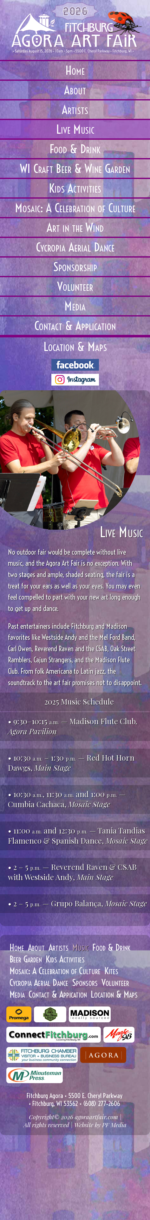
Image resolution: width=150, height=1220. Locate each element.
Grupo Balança (76, 903)
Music (80, 947)
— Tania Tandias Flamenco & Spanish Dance (76, 835)
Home (17, 947)
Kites (111, 970)
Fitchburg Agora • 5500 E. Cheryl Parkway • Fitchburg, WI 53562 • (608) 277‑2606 (74, 1100)
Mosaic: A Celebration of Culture (55, 970)
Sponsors (85, 982)
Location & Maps (114, 994)
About (36, 947)
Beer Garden (26, 959)
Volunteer (115, 982)
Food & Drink (111, 947)
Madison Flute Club (102, 721)
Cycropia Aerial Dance (39, 982)
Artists (58, 947)
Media (17, 994)
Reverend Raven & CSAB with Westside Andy (72, 872)
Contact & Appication (58, 994)
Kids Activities (65, 959)
